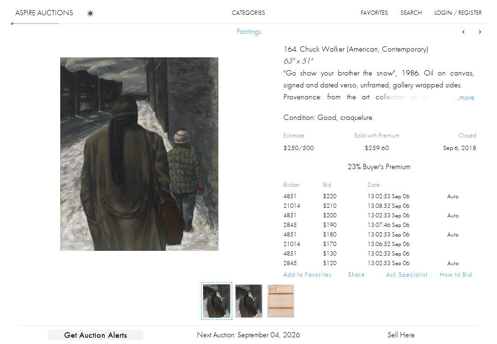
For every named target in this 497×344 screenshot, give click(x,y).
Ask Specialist (407, 274)
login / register (458, 13)
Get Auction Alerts (95, 335)
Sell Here (401, 335)
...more (465, 97)
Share (356, 274)
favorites (374, 13)
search (411, 13)
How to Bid (456, 274)
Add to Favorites (307, 274)
